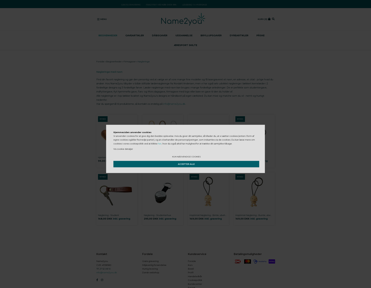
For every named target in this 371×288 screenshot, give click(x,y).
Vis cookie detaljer (123, 149)
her (160, 143)
